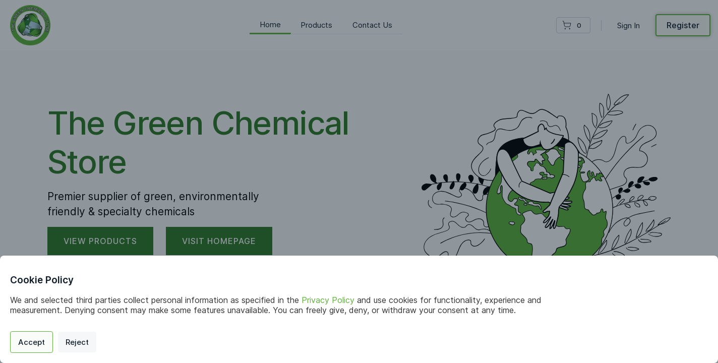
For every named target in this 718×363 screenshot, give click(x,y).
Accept (31, 342)
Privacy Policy (328, 300)
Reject (77, 342)
